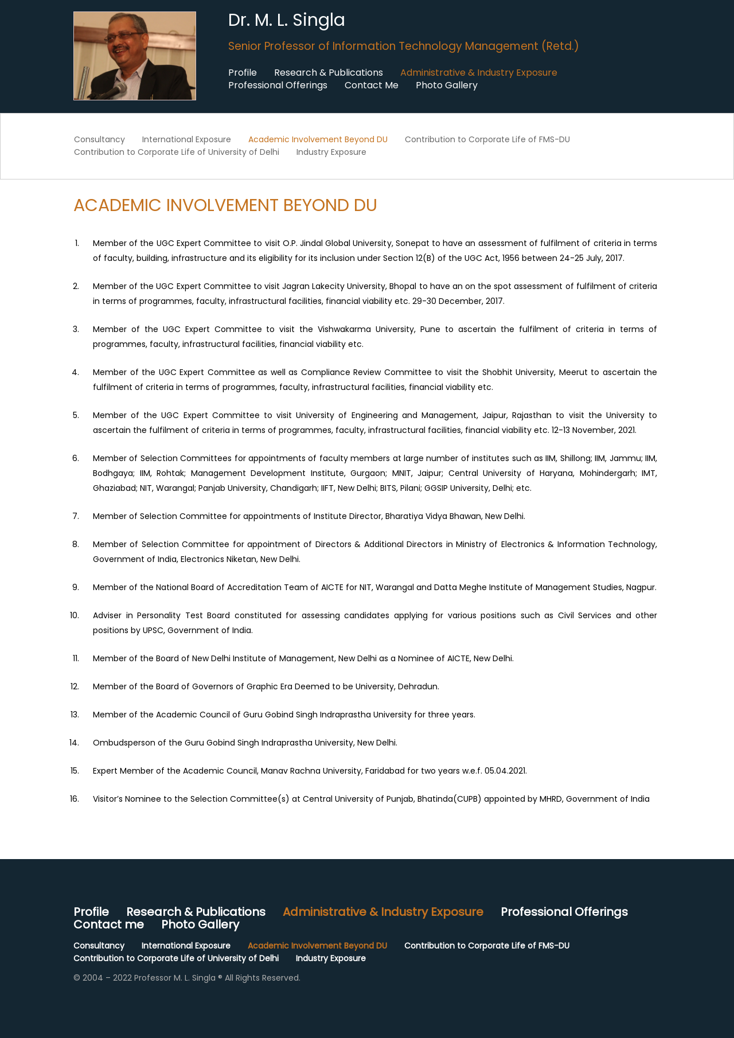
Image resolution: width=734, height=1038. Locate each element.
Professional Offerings (277, 85)
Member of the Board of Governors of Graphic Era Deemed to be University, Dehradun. (266, 686)
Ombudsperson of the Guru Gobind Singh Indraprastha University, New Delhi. (245, 742)
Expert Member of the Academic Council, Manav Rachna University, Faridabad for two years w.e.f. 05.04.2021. (310, 770)
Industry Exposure (331, 152)
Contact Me (372, 85)
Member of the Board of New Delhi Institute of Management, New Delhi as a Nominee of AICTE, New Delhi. (303, 658)
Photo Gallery (447, 85)
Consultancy (99, 139)
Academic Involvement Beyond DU (318, 139)
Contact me (108, 924)
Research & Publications (328, 73)
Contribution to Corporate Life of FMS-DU (487, 139)
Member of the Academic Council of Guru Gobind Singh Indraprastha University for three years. (284, 714)
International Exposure (186, 139)
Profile (242, 73)
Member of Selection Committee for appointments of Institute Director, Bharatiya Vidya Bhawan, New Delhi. (309, 516)
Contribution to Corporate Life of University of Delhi (176, 152)
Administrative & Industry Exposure (478, 73)
